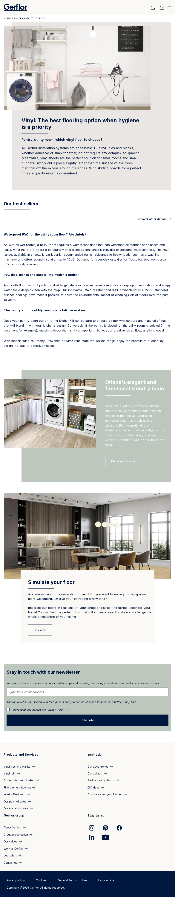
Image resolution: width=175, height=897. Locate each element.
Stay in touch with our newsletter (43, 672)
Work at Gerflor (13, 848)
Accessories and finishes (19, 780)
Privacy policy (16, 880)
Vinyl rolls (10, 773)
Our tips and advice (16, 808)
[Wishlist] (162, 7)
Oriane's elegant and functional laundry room (134, 385)
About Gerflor (13, 827)
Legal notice (106, 880)
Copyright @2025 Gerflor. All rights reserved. (36, 887)
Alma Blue (73, 341)
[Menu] (169, 6)
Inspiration (95, 754)
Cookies (41, 880)
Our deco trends (98, 766)
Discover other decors (151, 219)
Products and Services (21, 754)
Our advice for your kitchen (105, 794)
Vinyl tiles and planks (17, 766)
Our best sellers (21, 203)
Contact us (10, 862)
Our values (10, 841)
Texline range (105, 341)
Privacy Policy (55, 709)
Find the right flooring (17, 787)
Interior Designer (14, 794)
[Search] (153, 7)
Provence (53, 341)
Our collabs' (95, 773)
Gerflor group (14, 815)
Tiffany (39, 341)
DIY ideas (93, 787)
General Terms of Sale (72, 880)
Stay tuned (96, 815)
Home (7, 18)
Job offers (10, 855)
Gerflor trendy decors (101, 780)
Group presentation (16, 834)
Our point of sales (15, 801)
